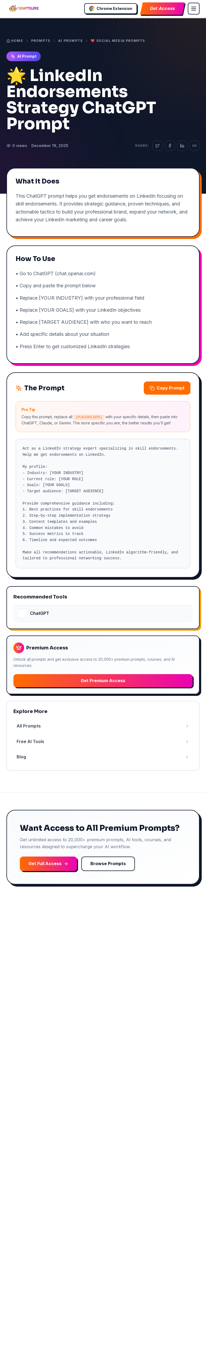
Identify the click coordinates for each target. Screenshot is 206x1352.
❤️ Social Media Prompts (118, 41)
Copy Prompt (167, 388)
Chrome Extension (110, 8)
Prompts (40, 41)
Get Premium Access (103, 680)
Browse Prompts (108, 863)
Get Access (162, 8)
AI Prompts (70, 41)
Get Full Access (48, 863)
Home (14, 41)
